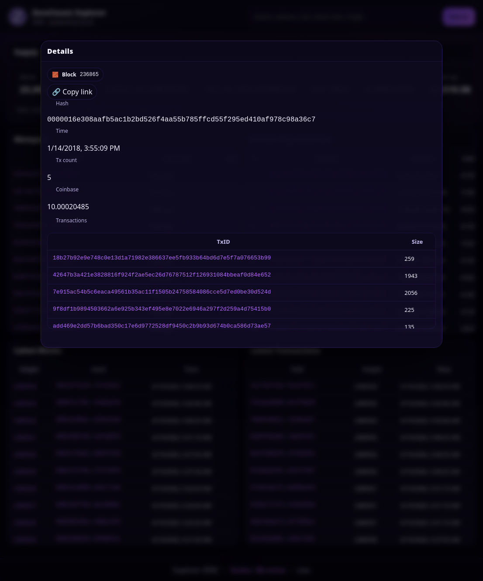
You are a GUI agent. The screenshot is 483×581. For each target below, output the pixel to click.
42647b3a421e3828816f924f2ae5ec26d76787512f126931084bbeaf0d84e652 (162, 277)
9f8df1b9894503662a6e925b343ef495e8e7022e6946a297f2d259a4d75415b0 (162, 311)
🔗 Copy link (72, 92)
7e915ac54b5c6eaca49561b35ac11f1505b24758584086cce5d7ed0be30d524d (162, 294)
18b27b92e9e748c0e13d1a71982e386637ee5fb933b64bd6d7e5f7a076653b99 (162, 260)
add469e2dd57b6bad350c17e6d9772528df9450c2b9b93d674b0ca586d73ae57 (162, 328)
